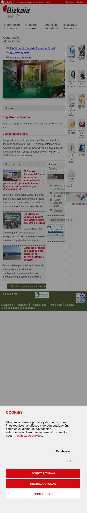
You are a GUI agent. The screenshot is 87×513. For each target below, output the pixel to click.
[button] (43, 473)
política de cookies (29, 435)
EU (69, 461)
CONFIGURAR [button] (43, 494)
